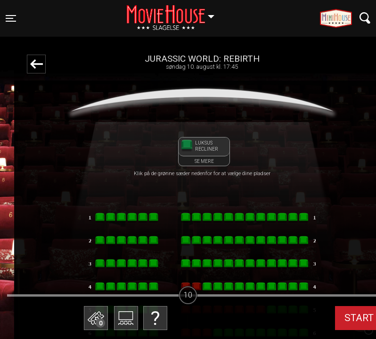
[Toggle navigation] (11, 18)
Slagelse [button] (175, 12)
